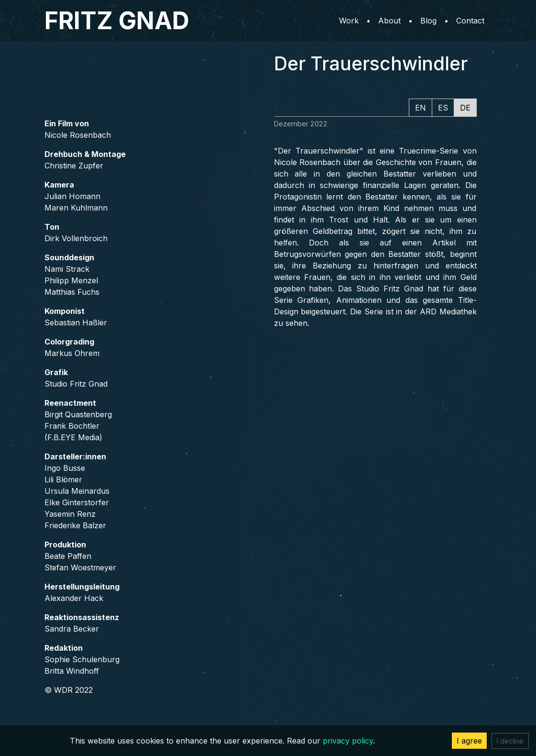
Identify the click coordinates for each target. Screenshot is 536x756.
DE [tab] (465, 107)
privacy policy (348, 740)
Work (349, 20)
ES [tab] (443, 107)
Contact (470, 20)
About (389, 20)
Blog (428, 20)
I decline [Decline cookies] (510, 741)
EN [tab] (420, 107)
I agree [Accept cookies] (469, 740)
